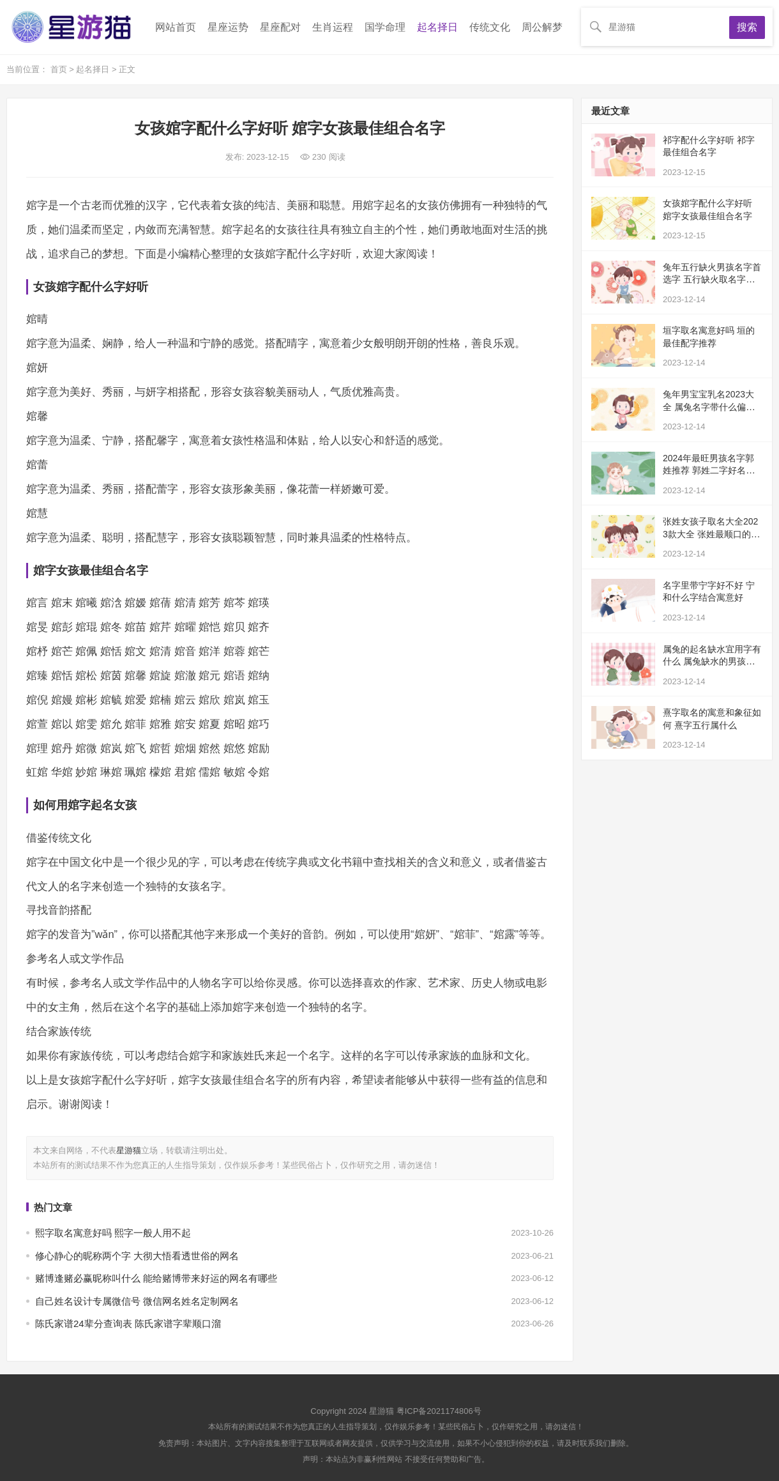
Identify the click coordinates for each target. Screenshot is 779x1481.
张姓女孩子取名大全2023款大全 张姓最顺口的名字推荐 (711, 533)
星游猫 (128, 1150)
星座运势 (228, 27)
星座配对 (280, 27)
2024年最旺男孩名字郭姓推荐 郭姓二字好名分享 (709, 470)
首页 (60, 69)
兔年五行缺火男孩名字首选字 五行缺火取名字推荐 (712, 279)
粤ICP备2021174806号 (439, 1411)
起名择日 (437, 27)
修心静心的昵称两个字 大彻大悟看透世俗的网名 (137, 1255)
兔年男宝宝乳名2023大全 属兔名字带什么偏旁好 (709, 406)
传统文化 (489, 27)
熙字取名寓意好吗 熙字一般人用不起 (113, 1232)
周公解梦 (542, 27)
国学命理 (385, 27)
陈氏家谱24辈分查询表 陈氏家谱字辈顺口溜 (128, 1323)
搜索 (747, 27)
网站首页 (175, 27)
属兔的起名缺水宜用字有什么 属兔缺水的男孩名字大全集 (712, 661)
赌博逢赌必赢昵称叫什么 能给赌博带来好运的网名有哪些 (156, 1278)
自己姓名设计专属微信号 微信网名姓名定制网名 (137, 1301)
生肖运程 (332, 27)
